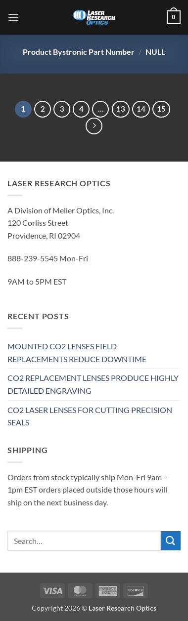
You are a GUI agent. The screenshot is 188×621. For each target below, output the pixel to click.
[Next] (94, 126)
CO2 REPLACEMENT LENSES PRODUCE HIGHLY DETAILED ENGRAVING (93, 384)
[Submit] (171, 540)
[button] (13, 17)
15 (161, 108)
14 (141, 108)
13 (120, 108)
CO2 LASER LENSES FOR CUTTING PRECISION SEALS (89, 416)
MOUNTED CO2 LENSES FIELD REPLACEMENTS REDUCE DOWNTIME (76, 352)
